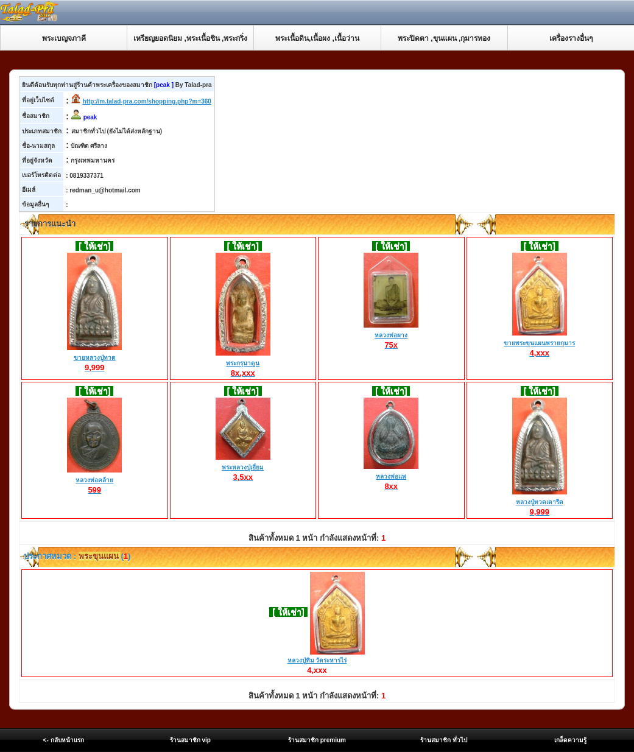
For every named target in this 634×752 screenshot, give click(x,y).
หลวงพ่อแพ (391, 476)
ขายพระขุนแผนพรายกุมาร (539, 343)
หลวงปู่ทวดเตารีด (539, 502)
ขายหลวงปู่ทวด (94, 358)
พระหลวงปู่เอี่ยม (243, 467)
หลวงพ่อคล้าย (94, 480)
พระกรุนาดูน (243, 363)
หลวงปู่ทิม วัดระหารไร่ (317, 660)
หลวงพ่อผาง (391, 335)
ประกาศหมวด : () (76, 556)
